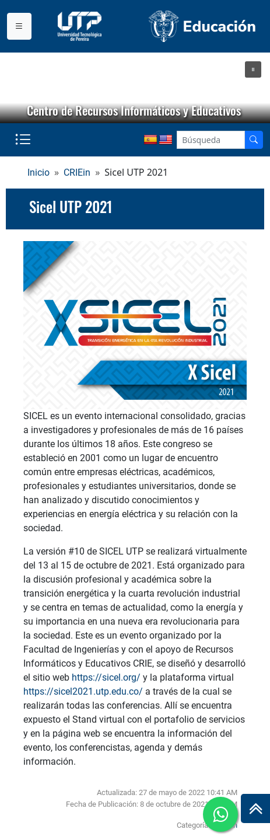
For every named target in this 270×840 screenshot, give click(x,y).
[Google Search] (211, 140)
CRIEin (77, 172)
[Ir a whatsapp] (220, 814)
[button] (253, 69)
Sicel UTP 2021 (71, 206)
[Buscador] (253, 140)
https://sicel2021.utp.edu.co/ (83, 691)
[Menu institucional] (19, 26)
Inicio (38, 172)
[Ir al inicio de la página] (255, 808)
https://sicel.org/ (106, 677)
